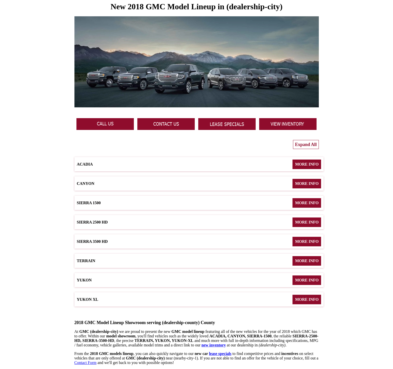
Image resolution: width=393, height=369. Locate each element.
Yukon (199, 280)
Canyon (199, 183)
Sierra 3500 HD (199, 241)
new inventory (214, 345)
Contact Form (85, 362)
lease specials (220, 353)
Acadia (199, 164)
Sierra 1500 (199, 203)
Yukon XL (199, 299)
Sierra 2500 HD (199, 222)
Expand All (306, 144)
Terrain (199, 261)
